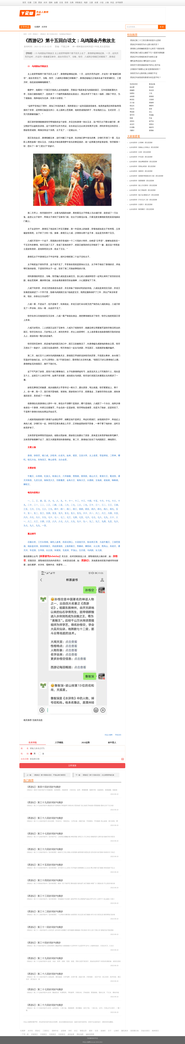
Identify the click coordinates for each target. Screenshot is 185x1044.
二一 (36, 505)
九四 (104, 521)
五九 (79, 513)
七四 (75, 517)
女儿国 (98, 550)
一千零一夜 (24, 1034)
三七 (38, 509)
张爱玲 (132, 93)
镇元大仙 (32, 460)
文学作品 (25, 27)
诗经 (70, 1031)
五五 (54, 513)
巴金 (150, 118)
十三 (83, 501)
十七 (108, 501)
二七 (73, 505)
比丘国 (49, 550)
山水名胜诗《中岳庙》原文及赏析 (140, 157)
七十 (50, 517)
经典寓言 (52, 1034)
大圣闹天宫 (80, 542)
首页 (24, 2)
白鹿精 (90, 480)
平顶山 (74, 550)
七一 (56, 517)
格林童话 (155, 1031)
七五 (81, 517)
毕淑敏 (151, 115)
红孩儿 (47, 476)
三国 (35, 2)
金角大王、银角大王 (76, 480)
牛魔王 (31, 476)
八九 (73, 521)
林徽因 (132, 90)
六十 (85, 513)
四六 (93, 509)
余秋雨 (132, 96)
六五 (116, 513)
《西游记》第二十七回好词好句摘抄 (44, 989)
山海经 (116, 1031)
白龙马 (61, 455)
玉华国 (41, 550)
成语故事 (71, 1034)
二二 (42, 505)
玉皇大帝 (83, 455)
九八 (32, 525)
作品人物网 (108, 735)
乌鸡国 (90, 550)
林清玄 (132, 99)
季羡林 (132, 112)
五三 (42, 513)
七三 (69, 517)
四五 (87, 509)
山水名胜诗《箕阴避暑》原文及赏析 (141, 181)
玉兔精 (98, 480)
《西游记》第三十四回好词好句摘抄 (44, 880)
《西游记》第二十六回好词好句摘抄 (44, 1005)
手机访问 (118, 735)
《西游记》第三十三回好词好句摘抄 (44, 896)
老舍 (150, 109)
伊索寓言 (34, 1034)
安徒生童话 (145, 1031)
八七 (60, 521)
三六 (32, 509)
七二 (63, 517)
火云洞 (96, 546)
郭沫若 (151, 87)
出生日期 (25, 759)
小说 (101, 2)
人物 (107, 2)
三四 (116, 505)
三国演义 (46, 1031)
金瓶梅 (63, 1031)
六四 (110, 513)
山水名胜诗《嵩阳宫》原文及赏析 (140, 171)
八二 (30, 521)
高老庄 (113, 546)
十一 (71, 501)
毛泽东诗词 (133, 84)
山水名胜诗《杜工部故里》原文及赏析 (142, 190)
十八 (114, 501)
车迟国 (33, 550)
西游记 (35, 34)
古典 (71, 2)
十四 (89, 501)
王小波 (132, 103)
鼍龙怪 (113, 476)
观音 (75, 455)
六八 (38, 517)
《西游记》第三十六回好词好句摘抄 (44, 849)
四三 (75, 509)
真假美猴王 (45, 546)
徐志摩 (132, 87)
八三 (36, 521)
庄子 (109, 1031)
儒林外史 (55, 1031)
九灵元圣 (38, 480)
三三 (110, 505)
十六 (102, 501)
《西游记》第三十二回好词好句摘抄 (44, 911)
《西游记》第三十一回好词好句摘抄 (44, 927)
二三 (48, 505)
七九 (106, 517)
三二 (104, 505)
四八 (106, 509)
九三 (97, 521)
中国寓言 (43, 1034)
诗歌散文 (78, 2)
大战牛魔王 (105, 542)
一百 (44, 525)
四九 (112, 509)
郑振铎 (151, 103)
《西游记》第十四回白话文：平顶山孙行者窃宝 (49, 775)
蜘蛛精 (115, 480)
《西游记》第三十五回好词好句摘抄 (44, 864)
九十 (79, 521)
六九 (44, 517)
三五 (26, 509)
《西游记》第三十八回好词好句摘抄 (44, 818)
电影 (86, 2)
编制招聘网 (90, 1034)
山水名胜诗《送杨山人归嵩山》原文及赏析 (144, 147)
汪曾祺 (151, 99)
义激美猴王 (70, 546)
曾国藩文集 (134, 1031)
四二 (69, 509)
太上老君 (93, 455)
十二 (77, 501)
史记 (75, 1031)
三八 (44, 509)
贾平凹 (132, 115)
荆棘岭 (80, 546)
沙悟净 (53, 455)
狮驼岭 (88, 546)
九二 (91, 521)
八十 (112, 517)
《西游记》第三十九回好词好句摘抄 (44, 802)
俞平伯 (151, 121)
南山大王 (93, 476)
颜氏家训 (124, 1031)
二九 (85, 505)
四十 (56, 509)
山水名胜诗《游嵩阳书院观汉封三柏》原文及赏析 (146, 176)
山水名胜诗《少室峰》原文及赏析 (140, 142)
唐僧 (30, 455)
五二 (36, 513)
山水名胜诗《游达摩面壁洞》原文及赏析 (143, 161)
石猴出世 (32, 542)
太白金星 (62, 460)
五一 (30, 513)
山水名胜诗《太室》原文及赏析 (140, 152)
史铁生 (132, 121)
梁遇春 (151, 130)
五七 (67, 513)
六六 (26, 517)
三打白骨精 (43, 542)
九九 (38, 525)
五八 (73, 513)
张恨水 (151, 124)
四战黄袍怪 (57, 546)
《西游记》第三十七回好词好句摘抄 (44, 833)
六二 (97, 513)
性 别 (25, 754)
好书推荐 (119, 2)
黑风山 (105, 546)
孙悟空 (37, 455)
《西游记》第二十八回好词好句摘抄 (44, 974)
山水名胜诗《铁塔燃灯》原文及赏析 (141, 209)
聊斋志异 (83, 1031)
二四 (54, 505)
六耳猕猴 (67, 476)
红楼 (29, 2)
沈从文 (132, 109)
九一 (85, 521)
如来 (69, 455)
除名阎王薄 (92, 542)
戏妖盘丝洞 (33, 546)
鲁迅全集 (152, 84)
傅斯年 (151, 106)
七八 (100, 517)
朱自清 (151, 90)
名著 (96, 2)
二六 (67, 505)
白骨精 (39, 476)
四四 (81, 509)
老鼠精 (107, 480)
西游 (40, 2)
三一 (97, 505)
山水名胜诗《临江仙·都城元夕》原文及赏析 (144, 195)
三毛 (150, 93)
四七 (100, 509)
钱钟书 (151, 127)
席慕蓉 (151, 96)
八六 (54, 521)
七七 (93, 517)
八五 (48, 521)
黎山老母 (52, 460)
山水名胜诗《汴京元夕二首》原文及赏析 (143, 200)
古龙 (61, 2)
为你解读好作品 (92, 1038)
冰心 (150, 112)
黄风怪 (84, 476)
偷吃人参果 (55, 542)
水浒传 (44, 27)
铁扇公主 (56, 476)
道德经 (103, 1031)
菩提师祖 (104, 455)
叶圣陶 (132, 127)
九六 (116, 521)
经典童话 (61, 1034)
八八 (67, 521)
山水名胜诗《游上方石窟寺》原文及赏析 (143, 185)
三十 (91, 505)
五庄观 (82, 550)
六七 (32, 517)
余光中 (132, 124)
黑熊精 (76, 476)
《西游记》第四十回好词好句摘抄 (43, 787)
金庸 (56, 2)
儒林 (50, 2)
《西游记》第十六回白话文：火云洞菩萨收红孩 (98, 775)
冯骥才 (132, 130)
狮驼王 (27, 484)
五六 (60, 513)
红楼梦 (37, 27)
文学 (29, 34)
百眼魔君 (60, 480)
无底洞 (66, 550)
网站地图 (80, 1034)
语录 (66, 2)
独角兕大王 (49, 480)
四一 (63, 509)
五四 (48, 513)
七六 (87, 517)
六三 (104, 513)
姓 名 (25, 748)
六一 (91, 513)
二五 (60, 505)
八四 (42, 521)
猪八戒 (45, 455)
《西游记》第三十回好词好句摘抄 (43, 942)
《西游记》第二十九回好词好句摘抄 (44, 958)
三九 (50, 509)
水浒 (45, 2)
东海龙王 (42, 460)
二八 (79, 505)
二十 (30, 505)
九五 (110, 521)
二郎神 (113, 455)
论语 (96, 1031)
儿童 (91, 2)
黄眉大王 (104, 476)
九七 (26, 525)
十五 (95, 501)
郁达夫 (132, 106)
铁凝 (131, 118)
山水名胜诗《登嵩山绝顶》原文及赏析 (142, 166)
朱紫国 (57, 550)
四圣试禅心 (68, 542)
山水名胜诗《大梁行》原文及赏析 (140, 204)
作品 (112, 2)
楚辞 (90, 1031)
